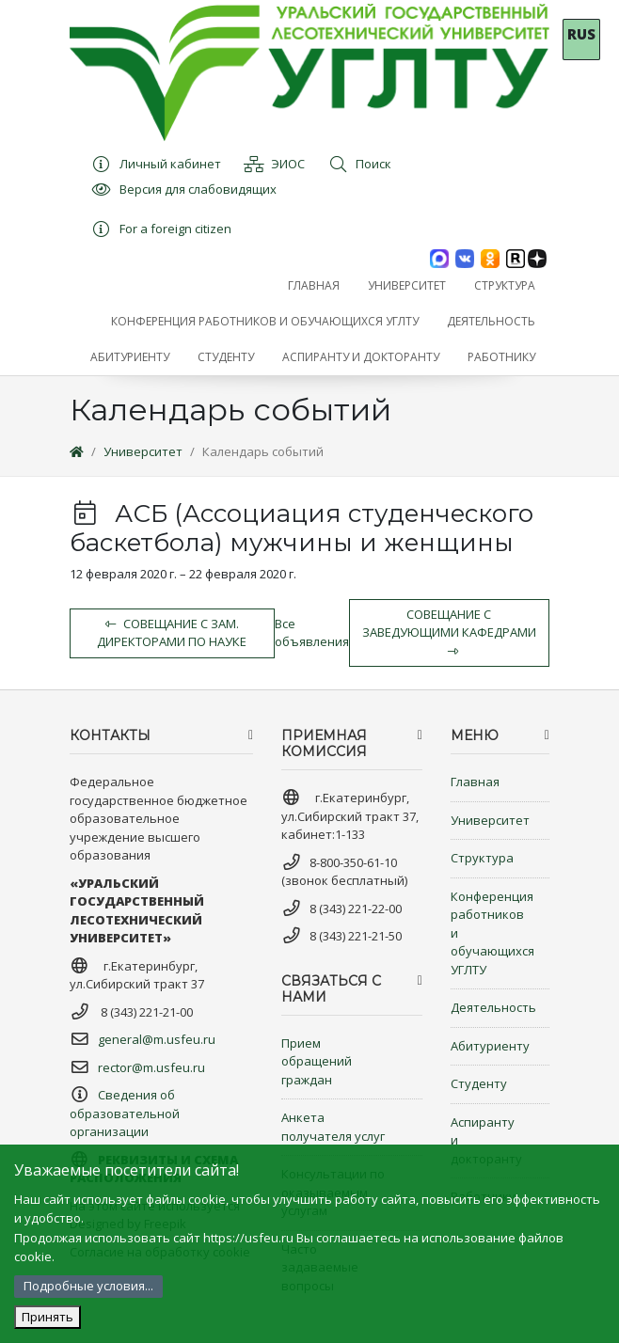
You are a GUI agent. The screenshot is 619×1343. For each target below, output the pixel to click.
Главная (475, 781)
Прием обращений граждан (316, 1061)
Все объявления (312, 633)
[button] (407, 286)
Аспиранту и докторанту (486, 1140)
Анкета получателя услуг (333, 1127)
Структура (482, 857)
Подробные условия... (88, 1285)
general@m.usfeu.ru (156, 1039)
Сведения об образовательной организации (125, 1113)
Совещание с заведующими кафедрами (449, 631)
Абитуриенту (490, 1045)
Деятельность (493, 1007)
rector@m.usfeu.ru (151, 1067)
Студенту (479, 1083)
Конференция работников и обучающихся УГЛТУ (492, 933)
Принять (47, 1316)
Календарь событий (263, 451)
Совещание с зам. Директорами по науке (171, 633)
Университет (143, 451)
